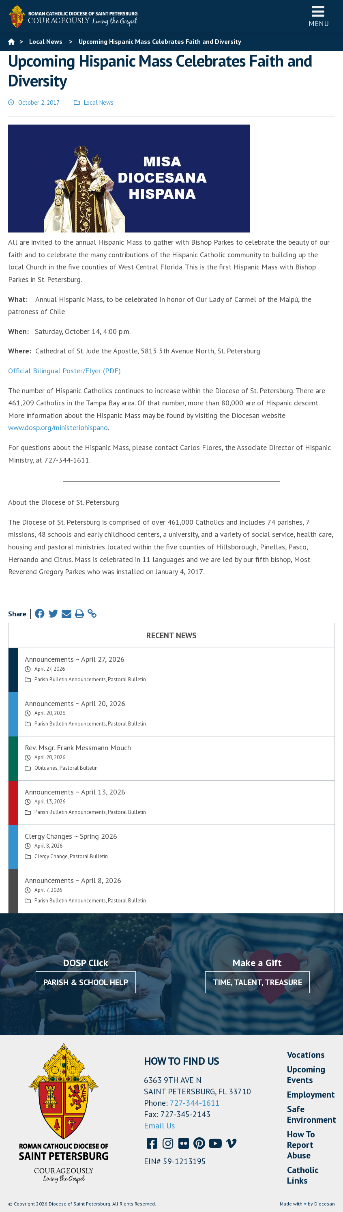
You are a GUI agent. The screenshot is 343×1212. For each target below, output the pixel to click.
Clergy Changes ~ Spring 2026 (71, 836)
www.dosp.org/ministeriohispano (58, 427)
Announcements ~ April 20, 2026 (75, 703)
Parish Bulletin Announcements (70, 679)
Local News (99, 102)
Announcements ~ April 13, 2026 (75, 792)
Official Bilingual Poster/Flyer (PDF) (64, 370)
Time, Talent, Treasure (257, 982)
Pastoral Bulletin (127, 679)
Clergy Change (51, 856)
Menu (319, 16)
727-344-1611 (195, 1103)
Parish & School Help (85, 982)
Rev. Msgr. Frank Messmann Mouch (78, 747)
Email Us (159, 1125)
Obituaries (46, 767)
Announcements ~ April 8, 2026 (73, 880)
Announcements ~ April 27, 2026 (74, 659)
